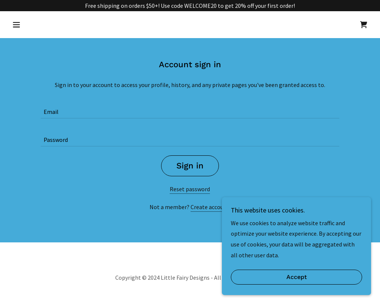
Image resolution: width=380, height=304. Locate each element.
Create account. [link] (210, 207)
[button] (36, 24)
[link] (363, 24)
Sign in (190, 165)
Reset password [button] (190, 189)
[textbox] (190, 108)
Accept (296, 282)
